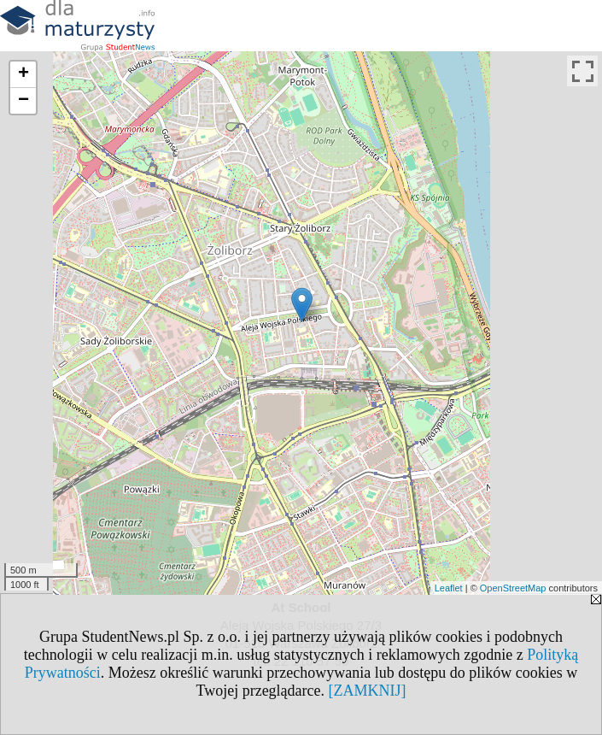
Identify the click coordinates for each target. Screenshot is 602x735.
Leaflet (449, 588)
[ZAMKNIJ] (367, 690)
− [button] (23, 101)
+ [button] (23, 74)
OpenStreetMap (513, 588)
